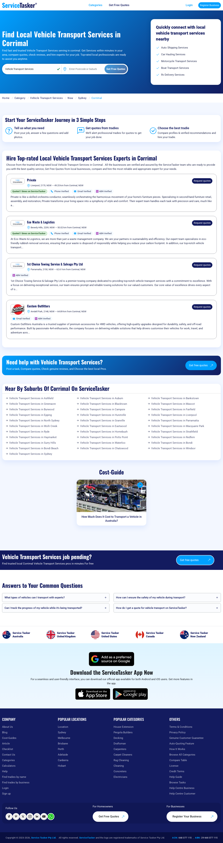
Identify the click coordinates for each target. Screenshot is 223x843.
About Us (7, 726)
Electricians (120, 777)
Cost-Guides (9, 738)
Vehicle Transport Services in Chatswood (104, 448)
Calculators (9, 765)
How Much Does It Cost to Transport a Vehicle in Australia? (112, 518)
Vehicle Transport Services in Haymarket (33, 437)
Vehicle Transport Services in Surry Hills (32, 442)
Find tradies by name (14, 777)
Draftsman (120, 743)
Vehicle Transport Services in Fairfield (173, 409)
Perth (61, 749)
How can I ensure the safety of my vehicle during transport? (150, 597)
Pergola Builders (123, 732)
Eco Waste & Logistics (41, 222)
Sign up (6, 793)
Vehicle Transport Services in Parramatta (175, 420)
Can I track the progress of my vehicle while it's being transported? (43, 608)
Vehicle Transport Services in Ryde (29, 431)
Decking (118, 738)
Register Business (209, 5)
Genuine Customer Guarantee (186, 738)
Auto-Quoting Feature (181, 743)
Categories (8, 760)
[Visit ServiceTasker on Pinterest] (16, 816)
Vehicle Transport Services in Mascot (173, 403)
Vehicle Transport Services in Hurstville (103, 415)
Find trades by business (15, 782)
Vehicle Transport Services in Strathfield (174, 431)
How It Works (177, 749)
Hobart (62, 765)
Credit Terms (176, 771)
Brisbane (63, 743)
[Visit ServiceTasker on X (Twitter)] (23, 816)
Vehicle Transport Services (46, 98)
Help (4, 771)
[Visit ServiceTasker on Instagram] (29, 816)
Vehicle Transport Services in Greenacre (32, 403)
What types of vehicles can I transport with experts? (35, 597)
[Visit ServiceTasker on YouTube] (43, 816)
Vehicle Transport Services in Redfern (173, 437)
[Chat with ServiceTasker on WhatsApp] (50, 816)
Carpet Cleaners (123, 754)
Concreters (120, 771)
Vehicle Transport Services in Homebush (104, 431)
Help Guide (175, 777)
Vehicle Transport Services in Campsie (102, 409)
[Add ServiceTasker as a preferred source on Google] (111, 659)
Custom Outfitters (38, 306)
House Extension (123, 726)
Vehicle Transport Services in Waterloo (102, 442)
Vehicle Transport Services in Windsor (173, 448)
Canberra (63, 760)
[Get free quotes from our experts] (121, 5)
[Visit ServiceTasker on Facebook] (9, 816)
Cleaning (119, 765)
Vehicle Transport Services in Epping (30, 415)
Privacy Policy (177, 732)
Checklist (7, 749)
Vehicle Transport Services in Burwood (31, 409)
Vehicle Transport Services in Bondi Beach (33, 448)
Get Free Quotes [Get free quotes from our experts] (112, 816)
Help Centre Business (181, 788)
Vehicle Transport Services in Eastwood (103, 426)
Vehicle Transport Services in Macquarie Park (177, 426)
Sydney (82, 98)
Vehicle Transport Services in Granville (102, 420)
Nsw (70, 98)
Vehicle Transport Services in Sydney (30, 453)
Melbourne (64, 738)
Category (19, 98)
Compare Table (178, 760)
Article (6, 743)
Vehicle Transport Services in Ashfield (31, 398)
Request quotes (202, 180)
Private (31, 180)
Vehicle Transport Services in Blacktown (103, 403)
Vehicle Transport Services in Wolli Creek (33, 426)
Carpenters (120, 749)
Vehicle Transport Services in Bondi (172, 442)
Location (63, 726)
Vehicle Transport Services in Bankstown (175, 398)
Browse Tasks (177, 782)
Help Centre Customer (182, 793)
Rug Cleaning (121, 760)
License (173, 765)
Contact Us (8, 754)
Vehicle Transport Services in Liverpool (174, 415)
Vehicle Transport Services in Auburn (101, 398)
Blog (4, 732)
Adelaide (63, 754)
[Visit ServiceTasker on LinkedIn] (36, 816)
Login (189, 5)
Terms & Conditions (180, 726)
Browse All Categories (182, 754)
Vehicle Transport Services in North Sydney (34, 420)
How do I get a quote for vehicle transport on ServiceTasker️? (151, 608)
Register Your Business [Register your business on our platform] (193, 816)
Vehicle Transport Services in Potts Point (104, 437)
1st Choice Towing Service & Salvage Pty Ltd (55, 264)
